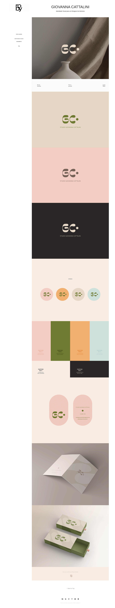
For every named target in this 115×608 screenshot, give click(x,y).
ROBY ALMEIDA (19, 34)
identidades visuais (19, 38)
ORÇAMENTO (19, 41)
